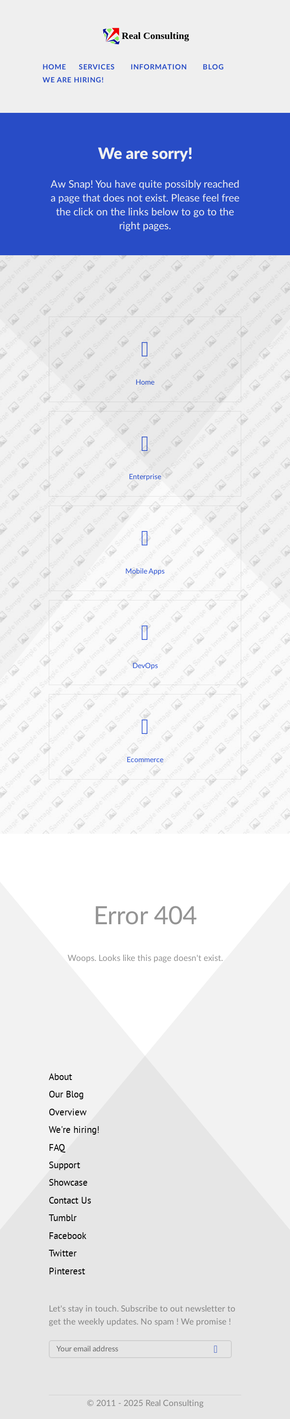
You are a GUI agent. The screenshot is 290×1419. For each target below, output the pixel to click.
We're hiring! (74, 1130)
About (60, 1078)
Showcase (68, 1183)
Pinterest (67, 1272)
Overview (67, 1113)
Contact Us (70, 1201)
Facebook (67, 1237)
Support (64, 1166)
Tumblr (63, 1219)
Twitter (63, 1254)
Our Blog (66, 1095)
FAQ (57, 1148)
